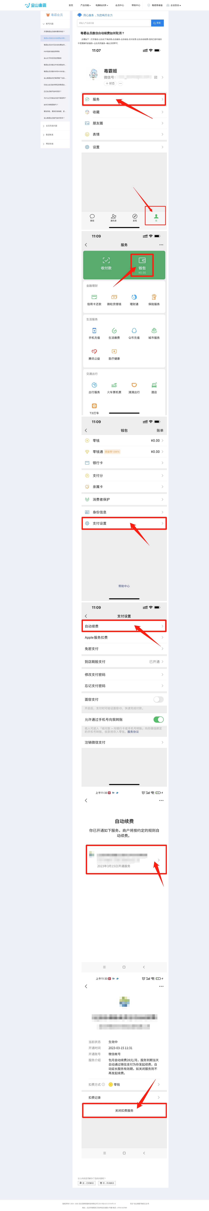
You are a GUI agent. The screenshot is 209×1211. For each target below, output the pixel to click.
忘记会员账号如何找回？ (52, 91)
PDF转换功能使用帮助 (52, 51)
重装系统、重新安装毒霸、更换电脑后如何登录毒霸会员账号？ (55, 111)
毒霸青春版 (155, 5)
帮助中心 (136, 5)
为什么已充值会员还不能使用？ (55, 98)
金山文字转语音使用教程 (52, 58)
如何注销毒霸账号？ (51, 105)
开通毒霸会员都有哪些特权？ (54, 31)
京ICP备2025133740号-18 (107, 1204)
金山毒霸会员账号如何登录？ (54, 118)
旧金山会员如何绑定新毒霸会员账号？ (55, 85)
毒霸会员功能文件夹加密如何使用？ (55, 65)
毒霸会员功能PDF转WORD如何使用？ (55, 71)
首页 (71, 5)
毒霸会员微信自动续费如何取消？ (55, 38)
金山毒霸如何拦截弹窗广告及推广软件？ (55, 78)
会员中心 (119, 5)
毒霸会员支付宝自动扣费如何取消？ (55, 45)
